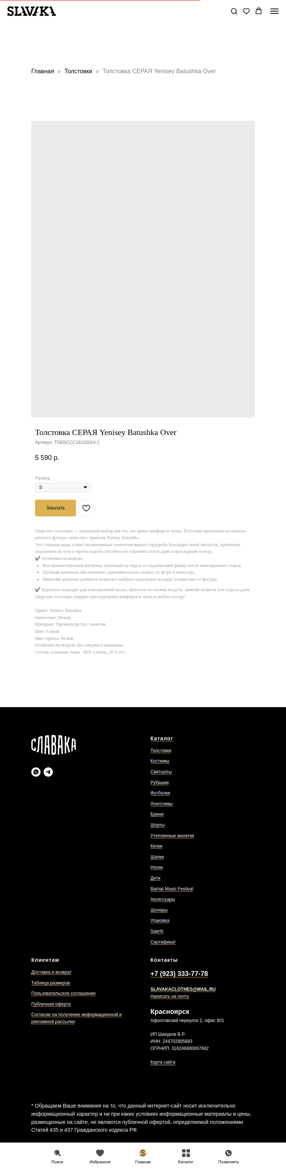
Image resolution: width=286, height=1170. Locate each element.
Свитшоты (161, 771)
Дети (155, 878)
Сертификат (163, 942)
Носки (156, 867)
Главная (42, 71)
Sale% (156, 931)
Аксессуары (162, 899)
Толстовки (79, 71)
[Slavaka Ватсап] (36, 772)
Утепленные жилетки (172, 835)
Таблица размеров (50, 983)
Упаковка (159, 920)
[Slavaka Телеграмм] (48, 772)
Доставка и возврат (51, 972)
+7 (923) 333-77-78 (179, 973)
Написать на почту (169, 996)
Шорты (157, 825)
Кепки (156, 846)
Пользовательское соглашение (63, 993)
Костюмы (159, 761)
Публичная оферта (51, 1004)
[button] (234, 10)
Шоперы (159, 910)
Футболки (160, 793)
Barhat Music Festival (171, 889)
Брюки (157, 814)
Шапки (157, 857)
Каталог (161, 738)
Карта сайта (162, 1062)
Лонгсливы (161, 803)
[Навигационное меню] (274, 11)
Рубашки (159, 782)
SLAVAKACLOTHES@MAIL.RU (183, 989)
